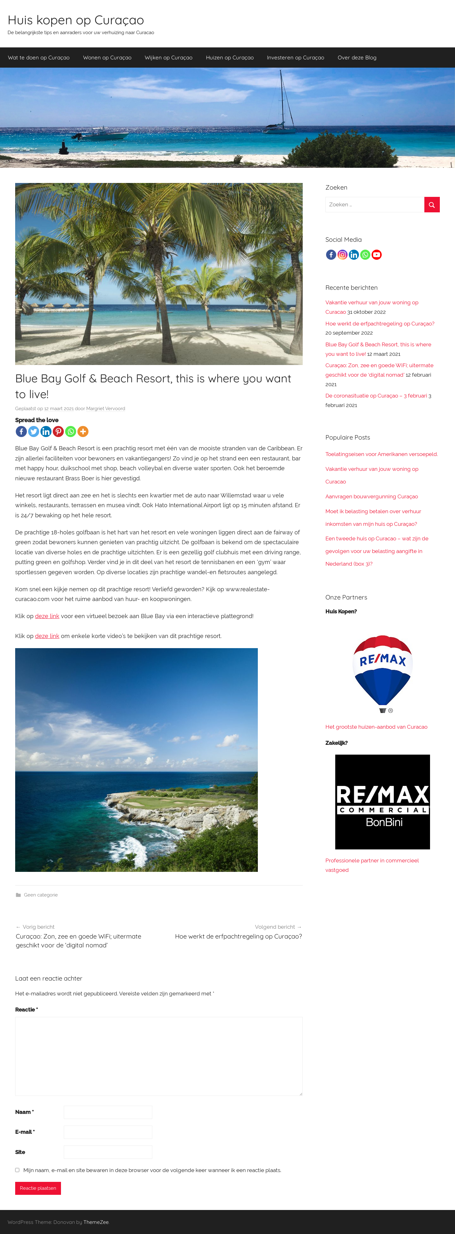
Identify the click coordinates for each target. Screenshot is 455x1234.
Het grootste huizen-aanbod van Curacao (376, 727)
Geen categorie (41, 895)
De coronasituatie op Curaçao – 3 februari (376, 395)
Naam (24, 1112)
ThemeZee (96, 1222)
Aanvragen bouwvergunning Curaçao (371, 496)
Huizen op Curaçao (230, 57)
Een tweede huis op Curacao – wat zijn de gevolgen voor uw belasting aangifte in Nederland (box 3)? (376, 551)
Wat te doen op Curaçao (39, 57)
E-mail (25, 1132)
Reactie (26, 1009)
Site (20, 1152)
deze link (47, 616)
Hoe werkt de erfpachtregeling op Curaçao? (379, 323)
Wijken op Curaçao (168, 57)
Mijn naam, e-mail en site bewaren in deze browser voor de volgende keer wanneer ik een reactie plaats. (152, 1170)
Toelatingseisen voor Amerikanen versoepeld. (381, 454)
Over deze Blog (357, 57)
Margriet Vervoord (105, 408)
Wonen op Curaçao (107, 57)
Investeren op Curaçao (295, 57)
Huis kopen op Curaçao (76, 19)
